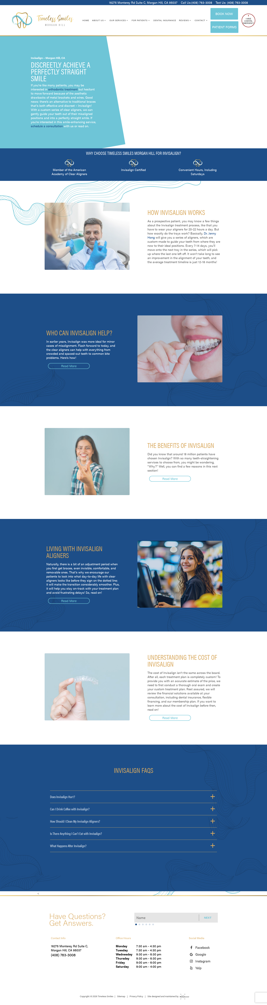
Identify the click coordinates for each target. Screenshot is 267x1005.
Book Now (224, 13)
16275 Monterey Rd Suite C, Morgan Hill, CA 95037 (143, 3)
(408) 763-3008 (63, 954)
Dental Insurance (164, 20)
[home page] (43, 20)
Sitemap (121, 996)
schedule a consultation (47, 126)
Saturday (122, 966)
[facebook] (192, 947)
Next (207, 918)
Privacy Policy (136, 996)
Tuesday (122, 950)
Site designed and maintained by (167, 996)
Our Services (119, 20)
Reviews (185, 20)
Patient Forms (224, 27)
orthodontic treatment (63, 89)
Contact (201, 20)
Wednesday (124, 954)
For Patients (141, 20)
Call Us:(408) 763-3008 (196, 3)
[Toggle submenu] (105, 20)
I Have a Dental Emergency (248, 19)
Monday (121, 946)
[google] (192, 954)
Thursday (122, 958)
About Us (99, 20)
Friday (120, 962)
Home (85, 20)
